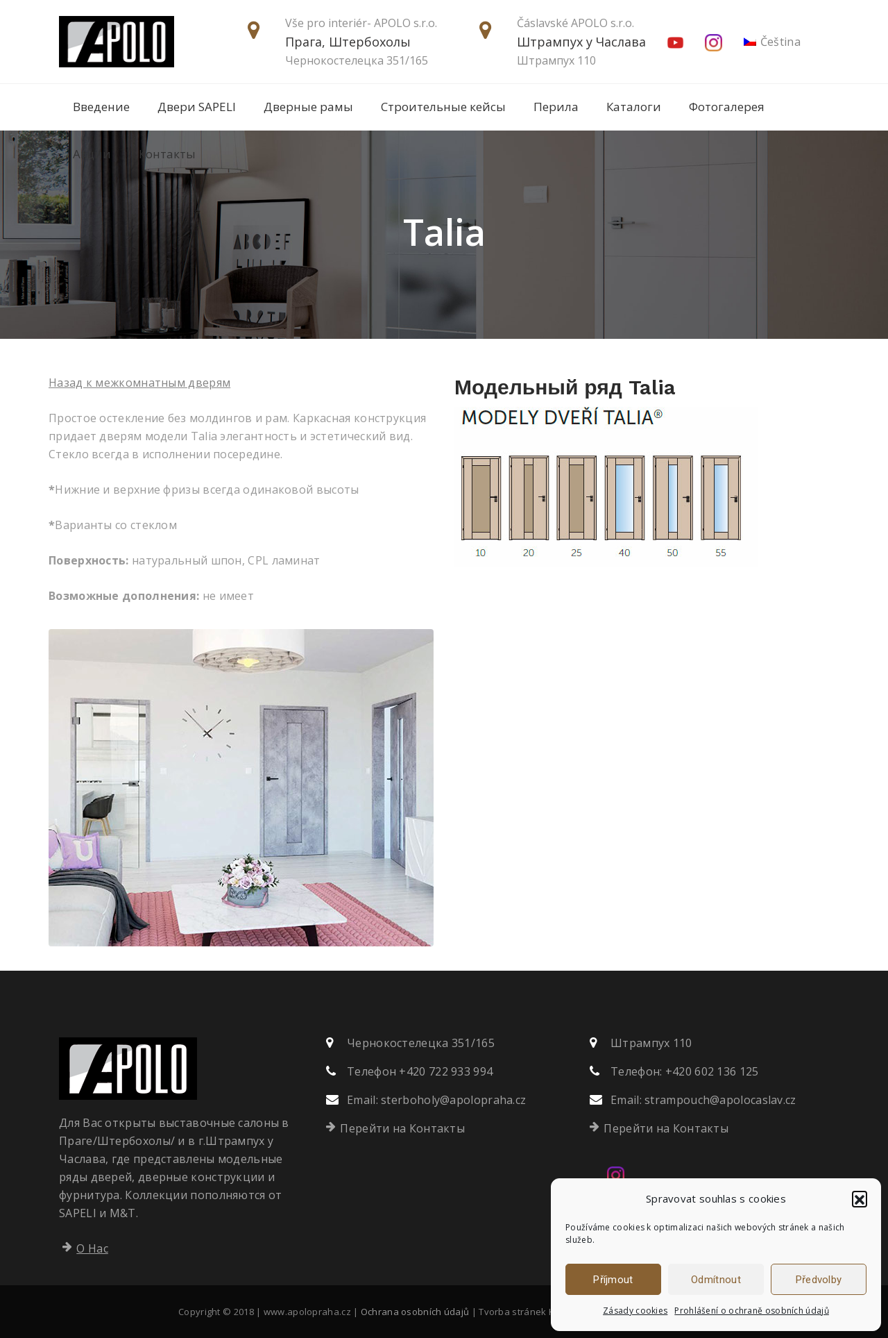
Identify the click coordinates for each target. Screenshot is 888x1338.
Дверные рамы (308, 107)
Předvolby (819, 1279)
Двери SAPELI (196, 107)
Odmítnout (716, 1279)
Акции (92, 154)
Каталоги (633, 107)
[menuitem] (772, 42)
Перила (556, 107)
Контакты (167, 154)
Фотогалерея (727, 107)
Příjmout (613, 1279)
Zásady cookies (635, 1310)
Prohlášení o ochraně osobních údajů (751, 1310)
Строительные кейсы (443, 107)
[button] (859, 1198)
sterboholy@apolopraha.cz (453, 1099)
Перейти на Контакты (402, 1128)
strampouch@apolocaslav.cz (720, 1099)
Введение (101, 107)
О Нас (92, 1248)
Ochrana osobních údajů (415, 1311)
